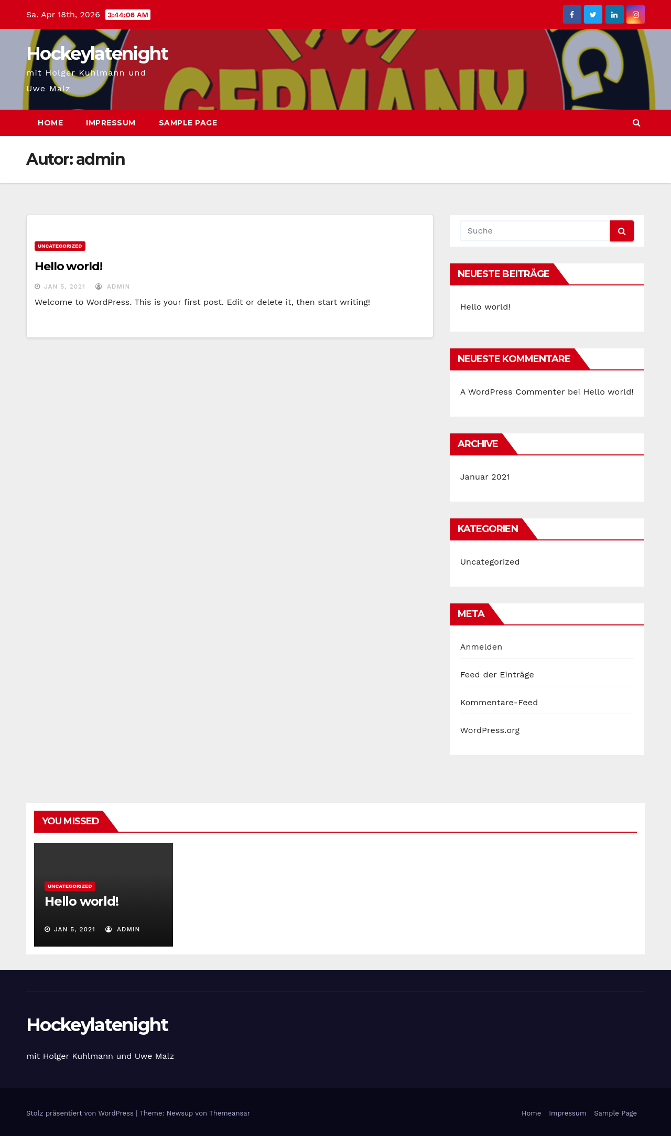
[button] (637, 123)
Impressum (111, 123)
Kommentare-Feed (499, 702)
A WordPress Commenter (512, 392)
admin (112, 286)
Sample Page (188, 123)
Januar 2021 (485, 477)
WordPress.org (490, 730)
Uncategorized (60, 246)
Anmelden (481, 647)
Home (50, 123)
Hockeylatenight (97, 54)
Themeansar (229, 1113)
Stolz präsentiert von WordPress (81, 1113)
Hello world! (68, 266)
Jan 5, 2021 (64, 286)
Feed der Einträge (497, 675)
